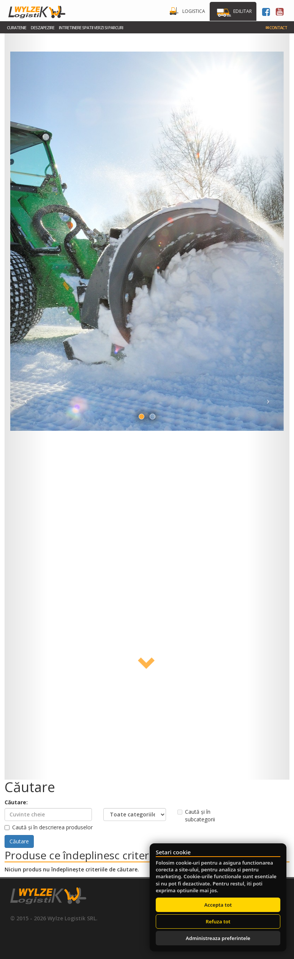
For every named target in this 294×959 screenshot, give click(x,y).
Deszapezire (42, 27)
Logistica (193, 11)
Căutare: (16, 802)
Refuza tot (218, 921)
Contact (276, 27)
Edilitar (242, 11)
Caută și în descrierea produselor (49, 827)
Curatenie (16, 27)
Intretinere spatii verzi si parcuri (91, 27)
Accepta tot (218, 904)
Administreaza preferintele (218, 938)
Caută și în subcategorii (196, 815)
